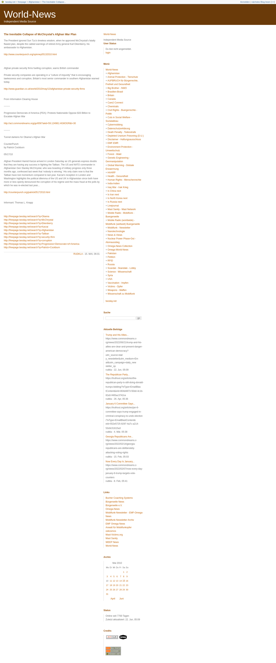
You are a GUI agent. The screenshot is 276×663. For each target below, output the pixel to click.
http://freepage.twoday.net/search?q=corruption (28, 240)
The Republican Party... (118, 374)
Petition (111, 257)
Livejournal (113, 205)
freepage (22, 2)
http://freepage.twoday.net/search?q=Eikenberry (28, 223)
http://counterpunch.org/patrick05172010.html (27, 192)
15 (123, 581)
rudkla (78, 254)
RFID (110, 260)
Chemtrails (113, 106)
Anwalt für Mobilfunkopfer (118, 527)
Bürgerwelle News (115, 501)
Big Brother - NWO (117, 88)
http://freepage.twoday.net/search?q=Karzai (26, 226)
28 (120, 590)
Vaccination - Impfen (118, 283)
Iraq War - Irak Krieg (118, 187)
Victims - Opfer (115, 286)
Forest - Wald (114, 154)
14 (120, 581)
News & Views (115, 235)
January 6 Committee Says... (120, 403)
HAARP (111, 172)
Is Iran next (113, 194)
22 (123, 585)
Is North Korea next (117, 198)
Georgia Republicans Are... (119, 436)
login (108, 52)
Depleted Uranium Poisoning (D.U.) (126, 135)
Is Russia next (115, 202)
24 (107, 590)
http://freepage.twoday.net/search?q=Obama (26, 216)
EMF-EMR (113, 143)
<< (273, 2)
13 (117, 581)
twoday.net (10, 2)
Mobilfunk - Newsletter (119, 227)
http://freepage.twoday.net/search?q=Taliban (26, 233)
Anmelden (245, 2)
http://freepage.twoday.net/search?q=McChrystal (28, 220)
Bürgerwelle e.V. (114, 505)
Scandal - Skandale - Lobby (122, 268)
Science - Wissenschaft (119, 271)
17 (107, 585)
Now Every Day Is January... (120, 461)
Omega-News (113, 509)
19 (114, 585)
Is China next (114, 191)
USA (110, 279)
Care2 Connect (115, 102)
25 (111, 590)
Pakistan (112, 253)
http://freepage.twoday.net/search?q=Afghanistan (29, 230)
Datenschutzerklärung (119, 128)
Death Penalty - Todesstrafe (122, 132)
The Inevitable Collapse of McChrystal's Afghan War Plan (40, 34)
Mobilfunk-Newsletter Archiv (120, 520)
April (113, 598)
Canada (112, 99)
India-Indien (114, 183)
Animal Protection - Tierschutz (123, 77)
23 (127, 585)
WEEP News (112, 542)
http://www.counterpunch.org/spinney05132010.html (30, 54)
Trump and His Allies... (117, 335)
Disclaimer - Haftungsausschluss (124, 139)
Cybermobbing (115, 124)
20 (117, 585)
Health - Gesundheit (118, 176)
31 (107, 594)
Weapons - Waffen (117, 290)
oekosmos (111, 531)
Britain (111, 95)
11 (111, 581)
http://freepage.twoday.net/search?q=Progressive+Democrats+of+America (41, 244)
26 (114, 590)
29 (123, 590)
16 (127, 581)
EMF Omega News (115, 523)
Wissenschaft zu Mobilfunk (121, 293)
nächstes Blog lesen (260, 2)
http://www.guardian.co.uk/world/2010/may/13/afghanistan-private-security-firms (44, 89)
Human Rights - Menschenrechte (124, 179)
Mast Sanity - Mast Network (122, 209)
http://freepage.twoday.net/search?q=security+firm (29, 237)
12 (114, 581)
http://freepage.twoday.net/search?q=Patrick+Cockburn (32, 247)
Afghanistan (34, 2)
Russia (111, 264)
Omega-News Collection (120, 246)
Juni (121, 598)
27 (117, 590)
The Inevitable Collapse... (54, 2)
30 (127, 590)
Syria (110, 275)
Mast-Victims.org (114, 534)
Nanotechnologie (116, 231)
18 (111, 585)
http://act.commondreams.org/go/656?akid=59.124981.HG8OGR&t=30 (40, 123)
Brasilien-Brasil (115, 91)
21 (120, 585)
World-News (30, 14)
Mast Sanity (112, 538)
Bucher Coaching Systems (119, 498)
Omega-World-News (118, 249)
